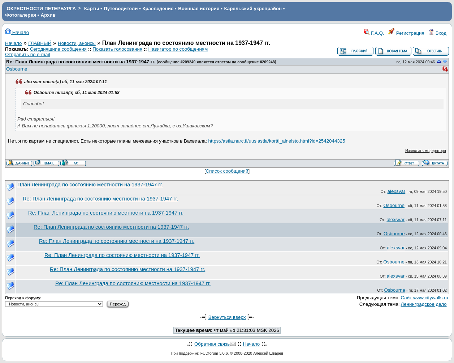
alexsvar (397, 191)
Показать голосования (117, 49)
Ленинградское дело (424, 304)
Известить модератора (425, 150)
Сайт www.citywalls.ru (424, 297)
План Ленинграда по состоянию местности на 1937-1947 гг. (90, 184)
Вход (437, 33)
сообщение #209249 (176, 62)
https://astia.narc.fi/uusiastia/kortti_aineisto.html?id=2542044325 (276, 141)
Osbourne (16, 69)
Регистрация (406, 33)
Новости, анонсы (77, 43)
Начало (17, 32)
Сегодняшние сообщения (58, 49)
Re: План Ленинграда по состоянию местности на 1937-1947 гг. (81, 61)
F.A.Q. (374, 33)
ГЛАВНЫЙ (39, 43)
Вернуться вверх (227, 317)
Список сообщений (227, 171)
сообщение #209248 (256, 62)
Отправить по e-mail (27, 54)
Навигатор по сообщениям (178, 49)
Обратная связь (212, 344)
